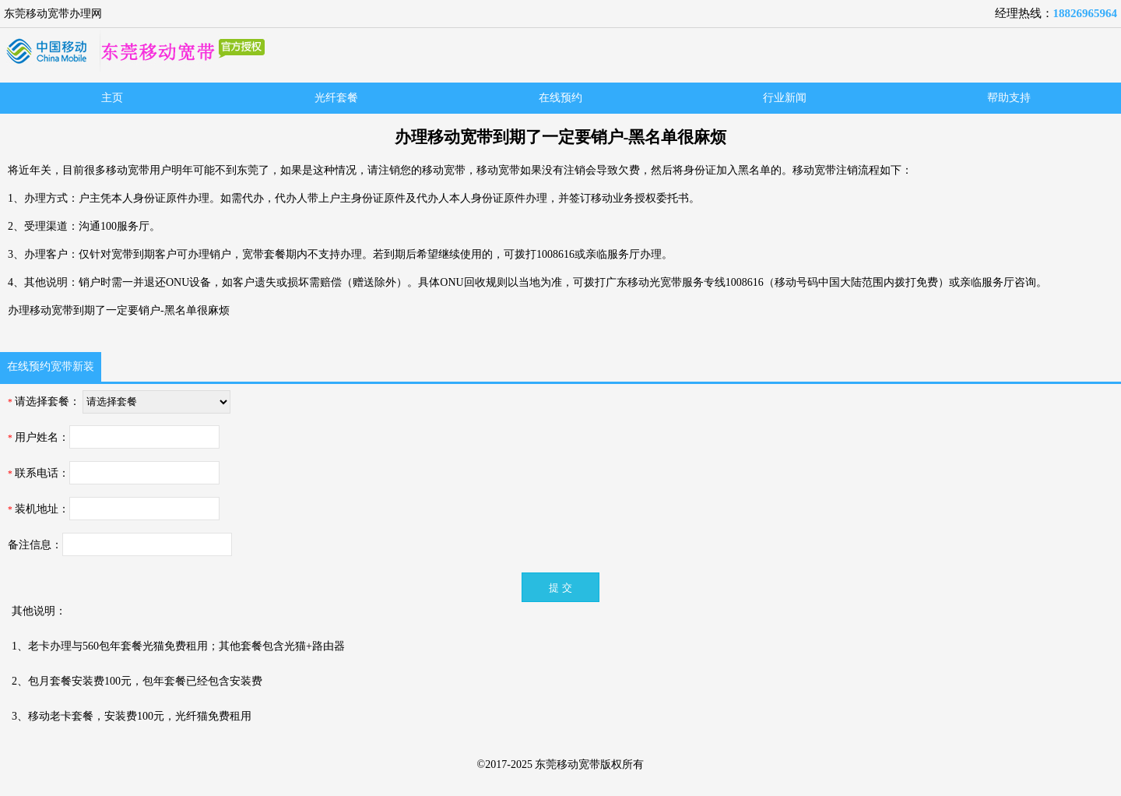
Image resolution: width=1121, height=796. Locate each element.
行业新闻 (784, 98)
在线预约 (560, 98)
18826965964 (1085, 13)
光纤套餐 (336, 98)
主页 (112, 98)
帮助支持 (1009, 98)
